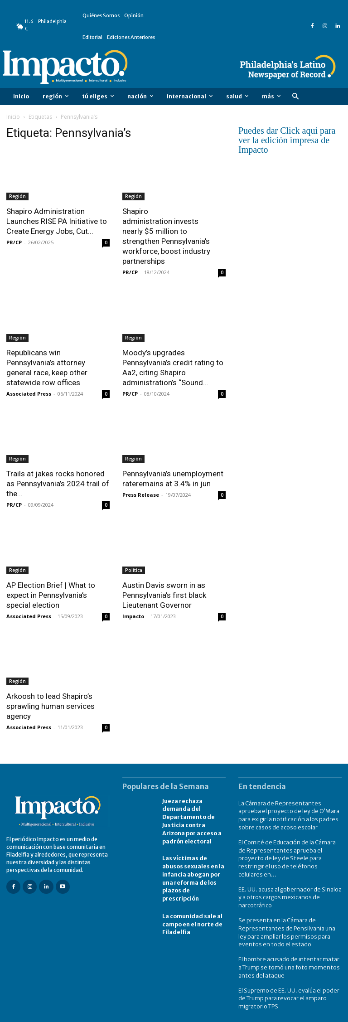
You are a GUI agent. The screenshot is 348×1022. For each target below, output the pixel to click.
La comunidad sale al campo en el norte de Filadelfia (192, 918)
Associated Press (28, 393)
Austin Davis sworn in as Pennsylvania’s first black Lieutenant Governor (164, 595)
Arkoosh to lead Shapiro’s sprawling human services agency (50, 706)
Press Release (140, 494)
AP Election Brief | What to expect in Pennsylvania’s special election (50, 595)
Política (133, 570)
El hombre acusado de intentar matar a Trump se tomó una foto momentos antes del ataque (288, 951)
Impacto (133, 616)
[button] (295, 97)
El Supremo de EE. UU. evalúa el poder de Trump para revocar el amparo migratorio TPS (287, 981)
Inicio (13, 117)
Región (17, 196)
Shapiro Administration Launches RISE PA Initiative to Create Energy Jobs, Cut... (56, 221)
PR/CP (14, 242)
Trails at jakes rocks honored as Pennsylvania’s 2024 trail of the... (57, 483)
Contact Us (327, 1014)
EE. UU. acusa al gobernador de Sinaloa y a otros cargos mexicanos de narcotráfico (288, 885)
